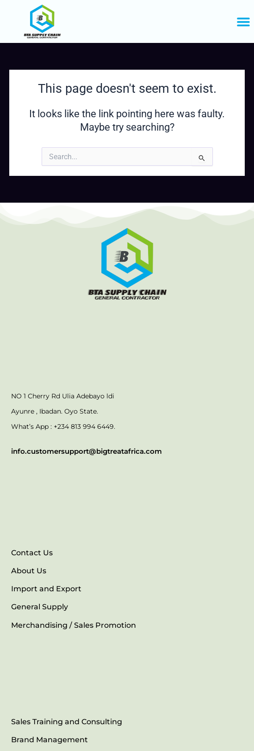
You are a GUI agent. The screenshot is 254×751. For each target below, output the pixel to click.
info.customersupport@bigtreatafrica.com (86, 451)
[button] (243, 21)
